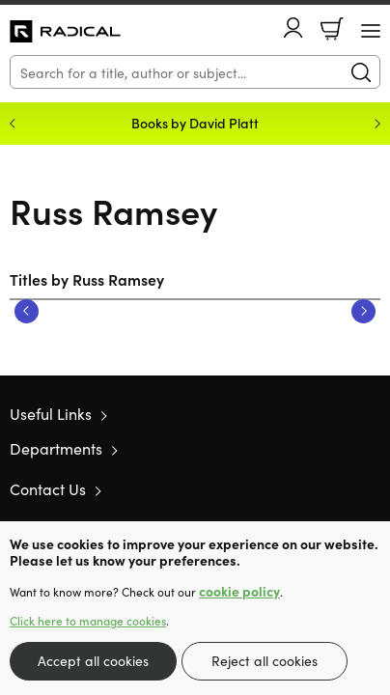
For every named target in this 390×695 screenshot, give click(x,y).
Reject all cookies (264, 660)
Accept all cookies (93, 660)
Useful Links (51, 413)
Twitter (301, 488)
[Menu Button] (370, 31)
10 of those (65, 31)
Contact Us (48, 488)
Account (293, 27)
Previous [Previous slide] (12, 123)
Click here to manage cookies (88, 620)
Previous (26, 311)
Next (363, 311)
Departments (56, 448)
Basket (332, 29)
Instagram (370, 488)
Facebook (337, 489)
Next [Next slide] (377, 123)
